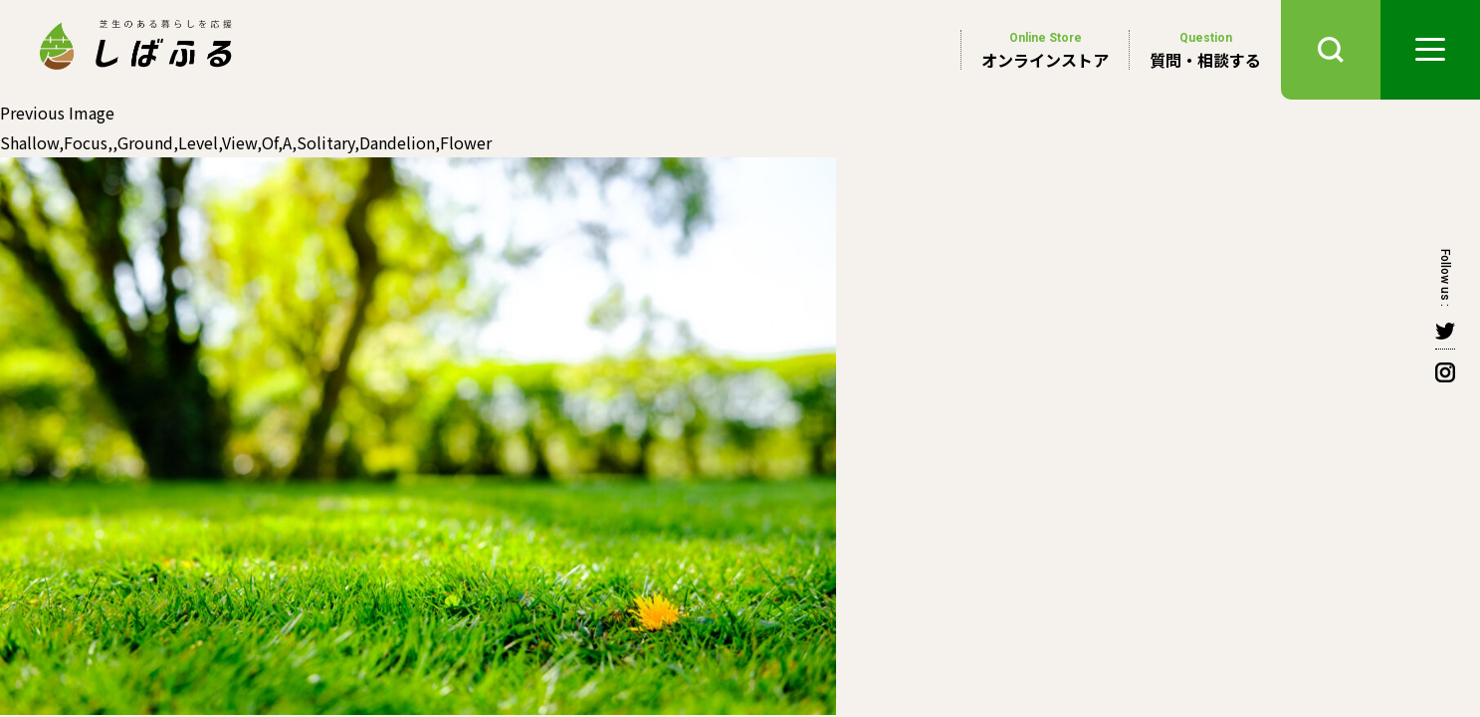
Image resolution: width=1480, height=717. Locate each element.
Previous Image (57, 112)
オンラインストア (1045, 50)
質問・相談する (1205, 50)
